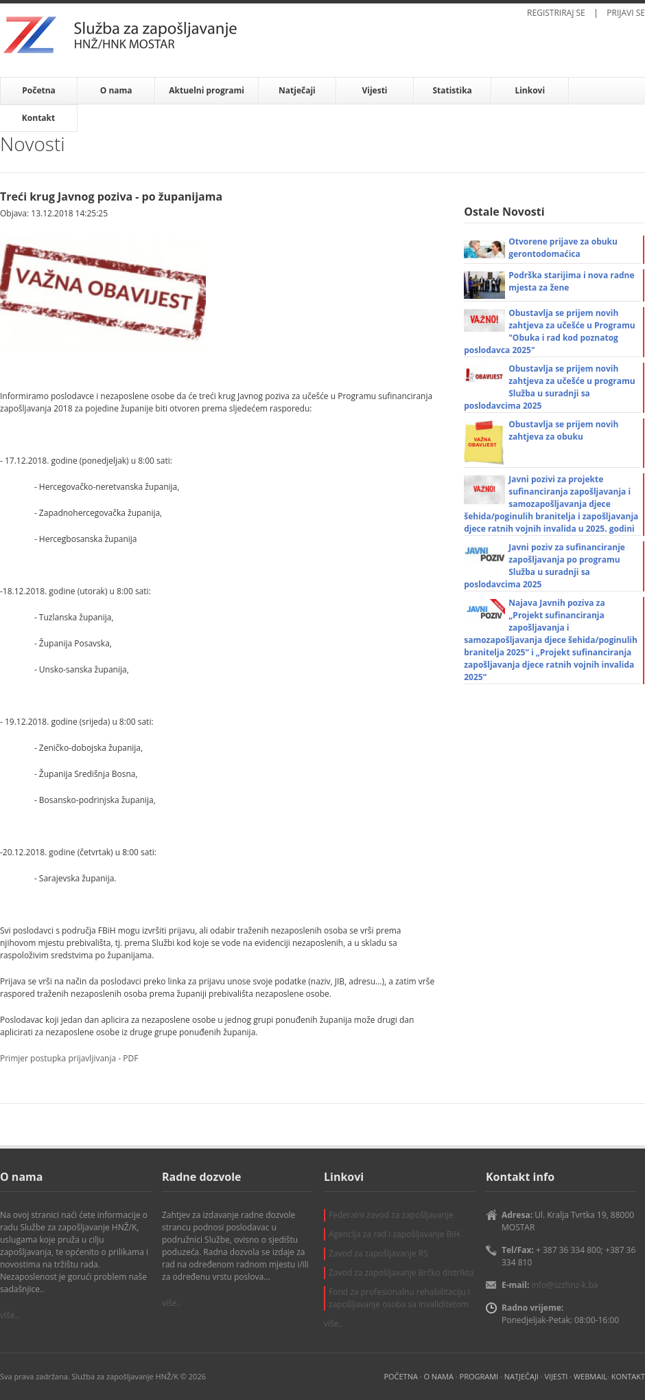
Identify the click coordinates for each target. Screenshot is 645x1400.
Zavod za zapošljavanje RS (378, 1253)
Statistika (451, 90)
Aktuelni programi (206, 90)
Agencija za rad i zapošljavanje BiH (394, 1234)
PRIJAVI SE (626, 13)
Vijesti (374, 90)
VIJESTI (556, 1376)
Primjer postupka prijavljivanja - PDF (69, 1058)
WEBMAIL (590, 1376)
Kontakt (38, 118)
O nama (116, 90)
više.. (9, 1315)
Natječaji (297, 90)
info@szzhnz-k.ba (564, 1285)
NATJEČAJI (521, 1376)
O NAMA (438, 1376)
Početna (39, 90)
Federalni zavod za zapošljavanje (391, 1215)
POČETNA (400, 1376)
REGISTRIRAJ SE (556, 13)
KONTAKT (628, 1376)
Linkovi (530, 90)
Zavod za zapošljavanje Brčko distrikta (401, 1272)
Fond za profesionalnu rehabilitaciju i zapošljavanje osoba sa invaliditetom (399, 1298)
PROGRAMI (479, 1376)
